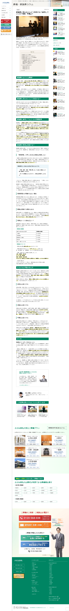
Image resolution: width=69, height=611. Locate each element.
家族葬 (54, 40)
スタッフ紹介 (34, 583)
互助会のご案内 (19, 571)
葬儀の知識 (3, 17)
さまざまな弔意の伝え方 (26, 65)
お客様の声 (34, 577)
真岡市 (34, 490)
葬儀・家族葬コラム (35, 591)
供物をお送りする (26, 67)
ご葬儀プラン (4, 8)
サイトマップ (52, 607)
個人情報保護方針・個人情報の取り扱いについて (38, 607)
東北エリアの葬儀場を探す (53, 598)
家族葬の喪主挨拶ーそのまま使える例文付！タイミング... (59, 75)
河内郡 (42, 492)
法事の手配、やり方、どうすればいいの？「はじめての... (59, 61)
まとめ (23, 70)
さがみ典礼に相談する (23, 385)
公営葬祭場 (34, 569)
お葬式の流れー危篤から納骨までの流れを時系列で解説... (59, 68)
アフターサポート (35, 576)
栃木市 (34, 487)
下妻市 (34, 501)
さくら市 (25, 492)
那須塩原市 (17, 492)
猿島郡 (51, 501)
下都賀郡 (51, 492)
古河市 (16, 501)
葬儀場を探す (4, 10)
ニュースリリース (35, 584)
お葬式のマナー (56, 42)
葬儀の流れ (34, 588)
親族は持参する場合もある (28, 62)
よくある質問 (34, 590)
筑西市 (42, 501)
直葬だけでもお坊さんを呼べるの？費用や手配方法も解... (59, 82)
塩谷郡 (16, 495)
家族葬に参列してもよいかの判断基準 (29, 57)
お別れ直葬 (34, 564)
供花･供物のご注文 (18, 565)
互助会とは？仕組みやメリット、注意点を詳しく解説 (61, 88)
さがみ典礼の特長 (5, 12)
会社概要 (33, 580)
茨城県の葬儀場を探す (53, 587)
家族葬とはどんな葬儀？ (26, 54)
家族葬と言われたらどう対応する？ (29, 56)
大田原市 (43, 490)
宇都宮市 (16, 487)
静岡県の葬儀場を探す (53, 596)
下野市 (34, 492)
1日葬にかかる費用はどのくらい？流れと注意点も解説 (59, 95)
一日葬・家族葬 (35, 567)
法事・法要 (55, 45)
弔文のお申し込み (19, 568)
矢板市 (51, 490)
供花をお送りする (26, 66)
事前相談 (33, 575)
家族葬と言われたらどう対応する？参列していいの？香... (59, 109)
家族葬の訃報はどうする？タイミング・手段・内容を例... (59, 54)
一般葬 (33, 568)
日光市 (16, 490)
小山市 (25, 490)
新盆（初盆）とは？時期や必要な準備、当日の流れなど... (59, 102)
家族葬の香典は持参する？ (27, 58)
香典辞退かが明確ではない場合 (29, 61)
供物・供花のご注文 (6, 34)
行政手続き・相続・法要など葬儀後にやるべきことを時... (59, 116)
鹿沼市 (51, 487)
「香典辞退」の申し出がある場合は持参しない (31, 60)
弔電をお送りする (26, 68)
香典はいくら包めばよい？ (28, 63)
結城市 (25, 501)
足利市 (25, 487)
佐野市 (42, 487)
